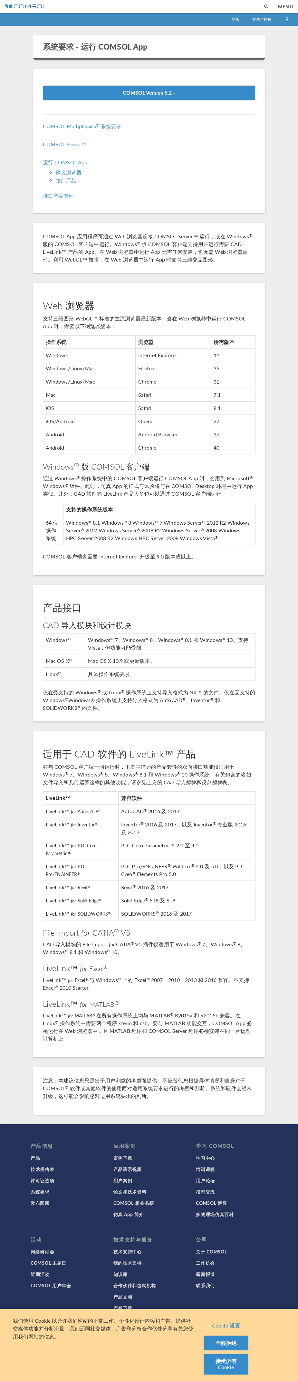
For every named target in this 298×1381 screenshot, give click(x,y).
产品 (35, 1158)
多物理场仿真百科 (215, 1214)
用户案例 (122, 1180)
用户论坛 (205, 1180)
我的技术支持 (127, 1263)
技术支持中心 (127, 1251)
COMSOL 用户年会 (51, 1285)
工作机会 (205, 1263)
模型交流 (205, 1191)
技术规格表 (42, 1169)
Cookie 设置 (226, 1325)
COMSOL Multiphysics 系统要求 (82, 126)
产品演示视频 (127, 1169)
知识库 (120, 1274)
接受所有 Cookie (226, 1364)
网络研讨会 (42, 1251)
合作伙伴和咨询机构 (134, 1285)
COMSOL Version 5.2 (149, 92)
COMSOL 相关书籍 (133, 1203)
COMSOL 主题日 (48, 1263)
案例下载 (122, 1158)
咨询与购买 (261, 19)
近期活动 (40, 1274)
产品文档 (122, 1296)
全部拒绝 (226, 1343)
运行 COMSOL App (65, 162)
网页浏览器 (69, 172)
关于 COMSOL (211, 1251)
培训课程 (205, 1169)
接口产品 (66, 180)
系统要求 (40, 1191)
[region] (149, 1345)
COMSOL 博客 (211, 1203)
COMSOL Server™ (65, 144)
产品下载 (122, 1308)
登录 (235, 19)
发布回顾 (40, 1203)
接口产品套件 (58, 195)
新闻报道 (205, 1274)
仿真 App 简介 (128, 1214)
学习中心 (205, 1158)
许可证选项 (42, 1180)
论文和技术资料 (130, 1191)
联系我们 (205, 1285)
